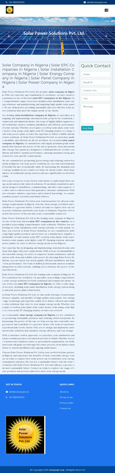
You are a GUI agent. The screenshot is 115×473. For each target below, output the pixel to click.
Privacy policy (67, 402)
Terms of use (66, 397)
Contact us (65, 408)
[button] (8, 36)
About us (64, 391)
